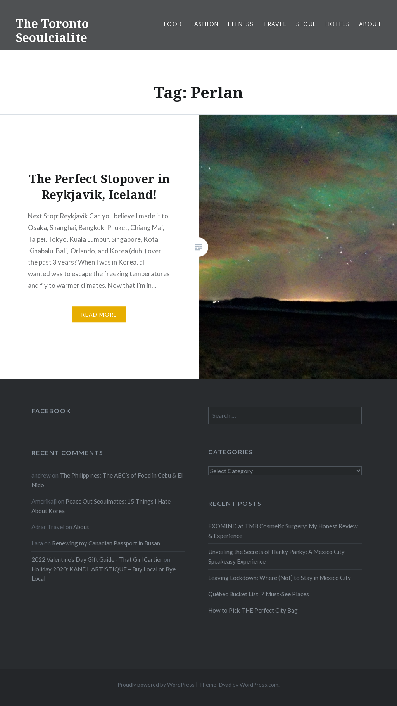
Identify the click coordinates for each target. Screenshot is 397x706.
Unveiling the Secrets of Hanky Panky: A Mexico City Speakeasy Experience (276, 556)
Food (173, 24)
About (370, 24)
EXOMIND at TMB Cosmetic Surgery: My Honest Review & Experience (283, 531)
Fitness (241, 24)
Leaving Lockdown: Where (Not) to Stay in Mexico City (279, 577)
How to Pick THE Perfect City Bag (253, 610)
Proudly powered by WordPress (156, 684)
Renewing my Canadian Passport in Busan (106, 543)
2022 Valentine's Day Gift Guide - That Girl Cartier (96, 559)
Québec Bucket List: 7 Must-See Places (258, 593)
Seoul (306, 24)
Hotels (338, 24)
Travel (275, 24)
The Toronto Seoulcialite (52, 30)
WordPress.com (259, 684)
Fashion (205, 24)
